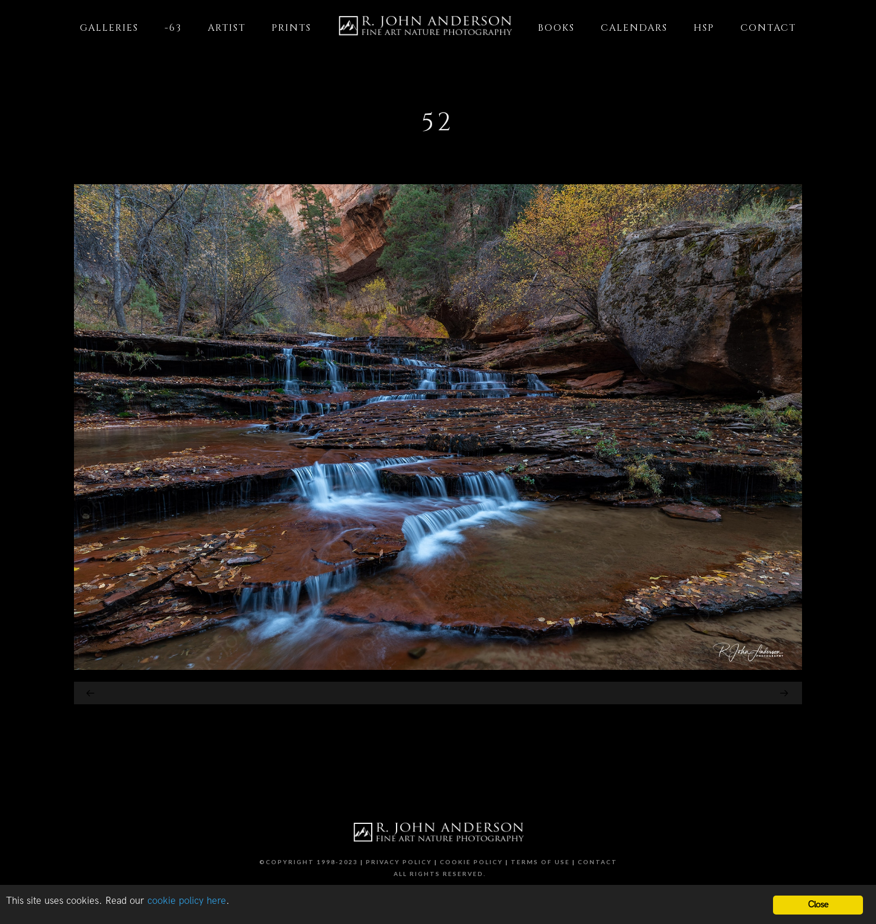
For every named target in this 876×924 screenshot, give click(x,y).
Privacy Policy (399, 861)
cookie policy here (186, 901)
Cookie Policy (471, 861)
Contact (597, 861)
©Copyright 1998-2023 (308, 861)
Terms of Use (540, 861)
